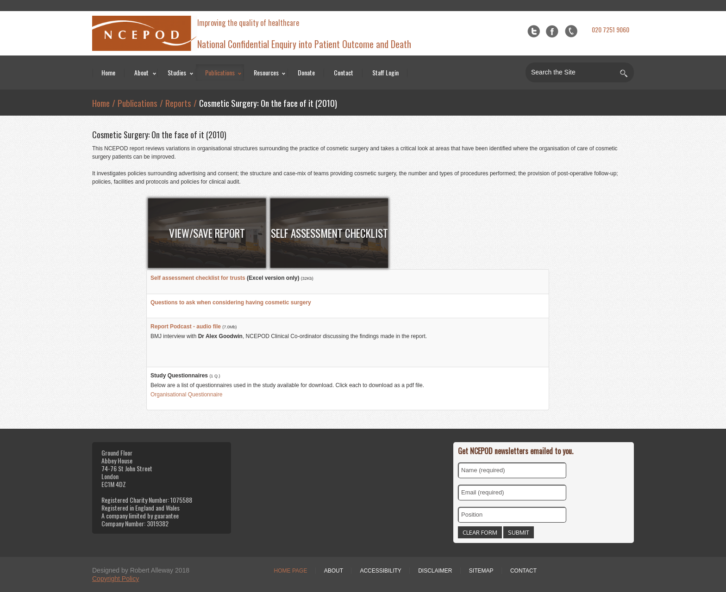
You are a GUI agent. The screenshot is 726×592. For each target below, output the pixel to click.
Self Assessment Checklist (329, 233)
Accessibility (380, 570)
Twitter (533, 31)
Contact (343, 72)
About (141, 72)
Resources (266, 72)
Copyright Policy (115, 578)
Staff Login (385, 72)
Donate (306, 72)
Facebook (552, 31)
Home (108, 72)
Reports (178, 102)
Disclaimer (435, 570)
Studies (177, 72)
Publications (220, 72)
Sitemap (481, 570)
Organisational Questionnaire (186, 394)
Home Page (290, 570)
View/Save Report (207, 233)
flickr (571, 31)
